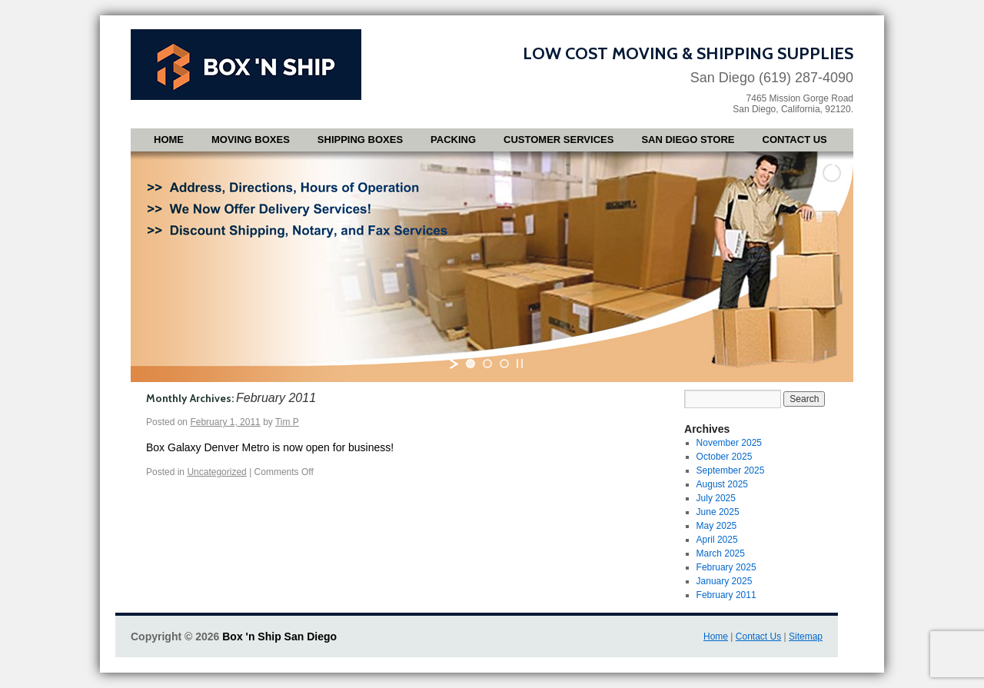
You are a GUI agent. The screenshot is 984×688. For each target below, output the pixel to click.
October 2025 (724, 456)
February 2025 (726, 567)
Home (169, 139)
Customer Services (558, 139)
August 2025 (722, 484)
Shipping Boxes (360, 139)
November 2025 (729, 442)
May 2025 (716, 525)
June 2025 (718, 512)
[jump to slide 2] (487, 363)
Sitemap (806, 636)
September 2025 (730, 470)
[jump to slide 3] (504, 363)
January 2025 (724, 581)
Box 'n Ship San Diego (279, 636)
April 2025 (717, 539)
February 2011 (726, 595)
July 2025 (716, 498)
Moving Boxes (250, 139)
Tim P (287, 422)
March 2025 (720, 553)
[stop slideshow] (520, 363)
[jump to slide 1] (470, 363)
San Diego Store (687, 139)
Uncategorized (216, 472)
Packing (453, 139)
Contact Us (795, 139)
